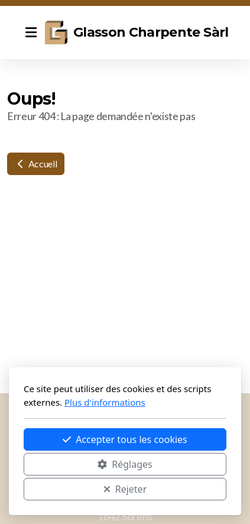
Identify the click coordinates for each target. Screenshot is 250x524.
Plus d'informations (104, 402)
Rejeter (125, 489)
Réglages (125, 464)
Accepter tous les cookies (125, 439)
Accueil (36, 163)
